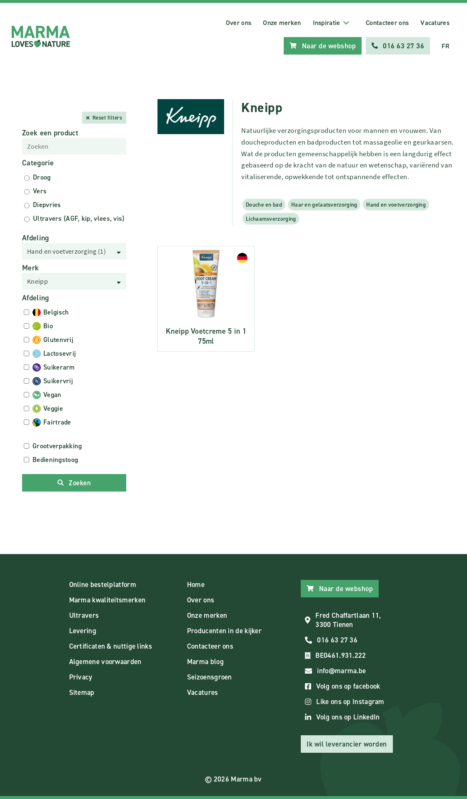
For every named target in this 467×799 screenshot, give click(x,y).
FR (446, 46)
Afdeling (35, 238)
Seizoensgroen (209, 677)
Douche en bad (264, 204)
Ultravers (84, 615)
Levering (82, 630)
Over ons (238, 22)
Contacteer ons (387, 22)
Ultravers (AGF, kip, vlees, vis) (79, 218)
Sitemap (82, 692)
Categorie (38, 163)
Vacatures (435, 22)
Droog (42, 177)
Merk (30, 268)
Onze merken (282, 22)
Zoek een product (50, 133)
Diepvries (47, 204)
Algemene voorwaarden (105, 661)
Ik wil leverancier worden (347, 744)
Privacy (80, 677)
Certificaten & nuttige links (110, 646)
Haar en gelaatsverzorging (324, 204)
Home (196, 584)
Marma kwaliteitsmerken (107, 599)
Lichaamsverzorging (271, 218)
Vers (40, 191)
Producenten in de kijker (224, 630)
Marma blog (205, 661)
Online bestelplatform (102, 584)
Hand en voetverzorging (396, 204)
